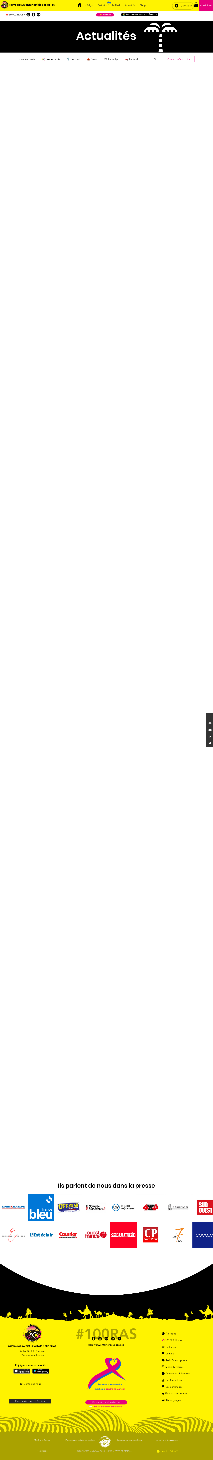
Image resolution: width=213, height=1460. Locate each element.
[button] (196, 4)
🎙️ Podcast (73, 59)
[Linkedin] (210, 736)
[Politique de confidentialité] (130, 1440)
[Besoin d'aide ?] (167, 1451)
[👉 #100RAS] (105, 15)
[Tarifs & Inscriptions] (176, 1360)
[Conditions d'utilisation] (167, 1440)
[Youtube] (38, 14)
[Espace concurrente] (176, 1393)
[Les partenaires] (174, 1386)
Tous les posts (26, 59)
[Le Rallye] (172, 1346)
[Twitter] (210, 743)
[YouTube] (210, 730)
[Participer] (206, 5)
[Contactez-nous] (30, 1383)
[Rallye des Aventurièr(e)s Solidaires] (32, 4)
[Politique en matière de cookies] (80, 1440)
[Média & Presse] (173, 1366)
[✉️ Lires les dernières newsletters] (106, 1406)
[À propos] (170, 1333)
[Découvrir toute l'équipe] (30, 1401)
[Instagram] (28, 14)
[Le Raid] (172, 1353)
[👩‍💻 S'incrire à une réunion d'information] (140, 14)
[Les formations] (173, 1380)
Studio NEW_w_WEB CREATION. (116, 1451)
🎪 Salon (92, 59)
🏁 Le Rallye (111, 59)
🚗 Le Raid (131, 59)
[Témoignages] (174, 1400)
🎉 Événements (51, 59)
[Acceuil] (80, 5)
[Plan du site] (42, 1450)
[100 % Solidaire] (177, 1340)
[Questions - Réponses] (177, 1373)
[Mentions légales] (42, 1440)
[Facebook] (33, 14)
